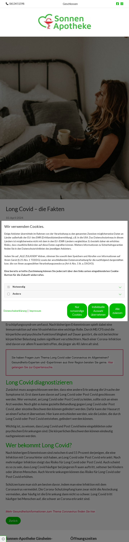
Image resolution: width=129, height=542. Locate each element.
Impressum (35, 305)
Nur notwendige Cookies (40, 312)
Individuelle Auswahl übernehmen (74, 312)
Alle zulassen (108, 312)
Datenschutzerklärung (15, 305)
